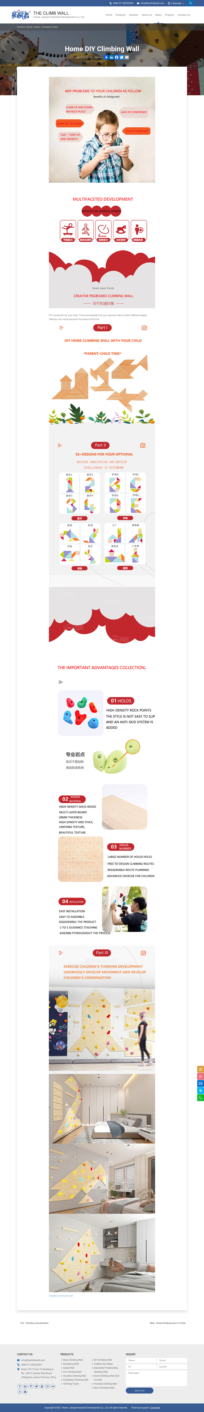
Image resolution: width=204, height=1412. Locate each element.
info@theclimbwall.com (150, 3)
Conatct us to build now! (61, 1295)
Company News (50, 27)
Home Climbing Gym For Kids (171, 1323)
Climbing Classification (37, 1323)
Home (108, 14)
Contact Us (184, 14)
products (121, 14)
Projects (169, 14)
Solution (133, 14)
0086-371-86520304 (121, 3)
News (158, 14)
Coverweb (155, 1407)
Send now (139, 1390)
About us (147, 14)
